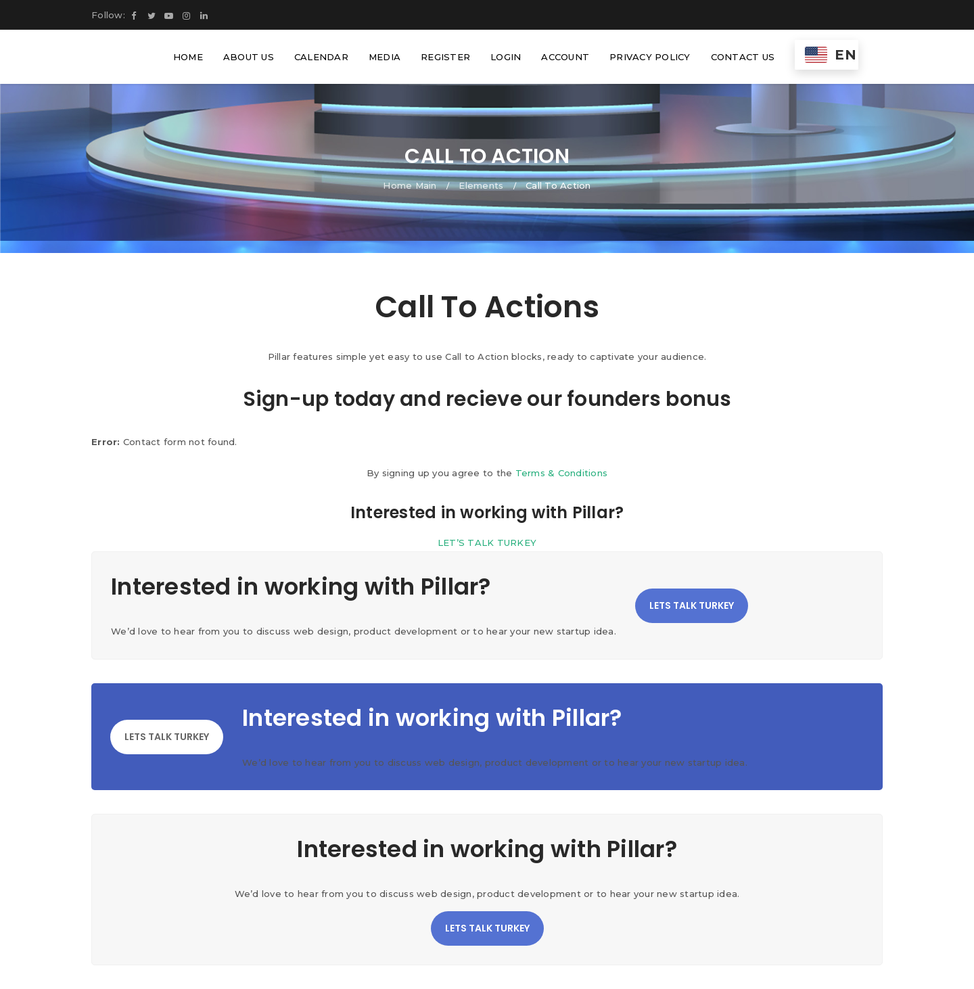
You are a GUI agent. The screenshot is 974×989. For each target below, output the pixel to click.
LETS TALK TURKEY (691, 605)
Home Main (409, 185)
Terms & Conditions (561, 472)
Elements (481, 185)
